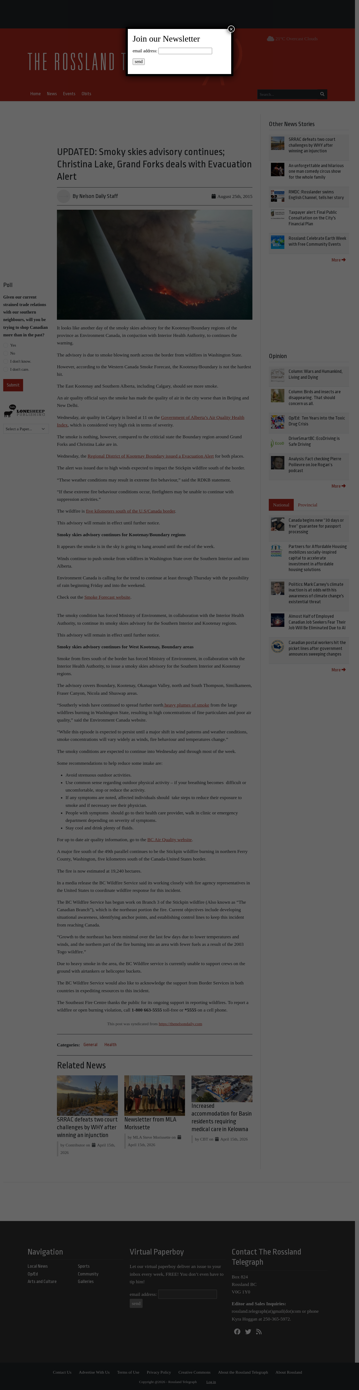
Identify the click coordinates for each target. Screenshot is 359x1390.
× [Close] (231, 28)
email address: (145, 51)
